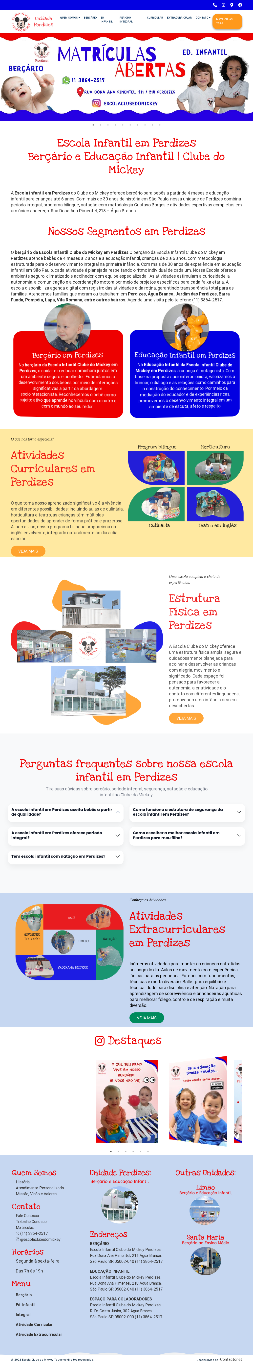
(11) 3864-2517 (32, 1233)
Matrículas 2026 (224, 21)
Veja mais (147, 1017)
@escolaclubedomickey (38, 1239)
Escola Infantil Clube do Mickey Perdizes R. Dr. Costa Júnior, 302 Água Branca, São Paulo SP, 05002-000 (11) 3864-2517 (126, 1310)
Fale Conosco (27, 1215)
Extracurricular (179, 17)
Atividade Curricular (34, 1324)
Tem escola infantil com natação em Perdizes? (58, 856)
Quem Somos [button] (69, 17)
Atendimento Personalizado (40, 1187)
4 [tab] (115, 124)
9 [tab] (152, 124)
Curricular (155, 17)
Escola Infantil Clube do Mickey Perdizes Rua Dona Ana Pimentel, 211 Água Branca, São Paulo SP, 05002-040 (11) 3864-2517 (126, 1255)
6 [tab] (130, 124)
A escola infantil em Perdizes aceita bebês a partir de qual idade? (61, 812)
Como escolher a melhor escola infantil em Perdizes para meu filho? (176, 835)
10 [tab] (159, 124)
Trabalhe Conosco (31, 1221)
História (23, 1181)
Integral (23, 1314)
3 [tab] (107, 124)
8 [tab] (145, 124)
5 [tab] (122, 124)
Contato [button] (202, 17)
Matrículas (25, 1227)
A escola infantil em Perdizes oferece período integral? (56, 835)
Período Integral (126, 19)
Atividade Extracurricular (39, 1334)
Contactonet (231, 1359)
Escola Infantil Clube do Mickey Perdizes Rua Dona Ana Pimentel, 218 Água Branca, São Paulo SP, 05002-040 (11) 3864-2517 (126, 1283)
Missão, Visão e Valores (36, 1193)
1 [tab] (93, 124)
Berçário (90, 17)
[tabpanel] (126, 76)
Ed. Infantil (107, 19)
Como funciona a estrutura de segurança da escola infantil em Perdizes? (178, 812)
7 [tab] (137, 124)
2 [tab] (100, 124)
